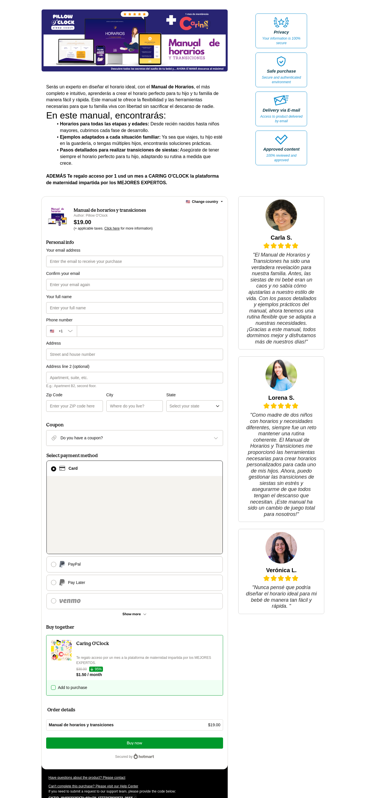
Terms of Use (201, 750)
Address (53, 343)
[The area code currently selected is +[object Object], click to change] (61, 331)
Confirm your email (63, 273)
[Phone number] (150, 331)
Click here (112, 228)
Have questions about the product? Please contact (86, 710)
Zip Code (54, 395)
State (141, 395)
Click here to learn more (116, 740)
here (102, 766)
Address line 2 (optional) (67, 366)
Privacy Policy (59, 756)
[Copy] (90, 730)
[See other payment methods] (134, 546)
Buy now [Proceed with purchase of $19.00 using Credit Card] (134, 675)
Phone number (59, 320)
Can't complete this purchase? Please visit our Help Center (93, 719)
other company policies (95, 756)
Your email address (63, 250)
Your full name (59, 296)
